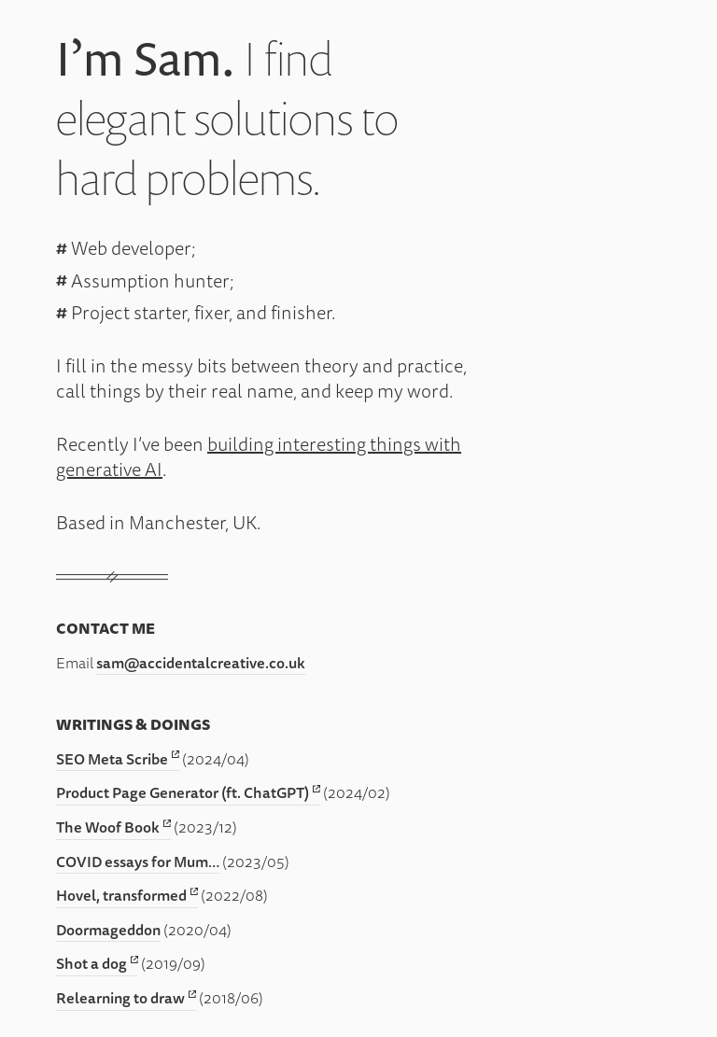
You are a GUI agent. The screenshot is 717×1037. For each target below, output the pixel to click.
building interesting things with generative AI (258, 456)
